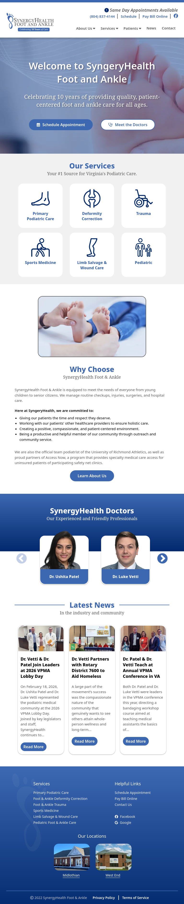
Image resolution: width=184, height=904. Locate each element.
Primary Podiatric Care (51, 792)
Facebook (125, 816)
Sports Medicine (46, 810)
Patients (132, 28)
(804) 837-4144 (102, 16)
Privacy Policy (104, 897)
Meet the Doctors (127, 124)
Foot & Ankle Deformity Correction (60, 798)
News (151, 28)
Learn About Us (92, 475)
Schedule (129, 16)
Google (123, 822)
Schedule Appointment (61, 124)
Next (158, 555)
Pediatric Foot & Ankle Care (54, 822)
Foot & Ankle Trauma (49, 804)
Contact (169, 28)
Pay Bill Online (155, 16)
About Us (85, 28)
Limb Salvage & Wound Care (55, 816)
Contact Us (123, 804)
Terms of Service (135, 897)
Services (109, 28)
